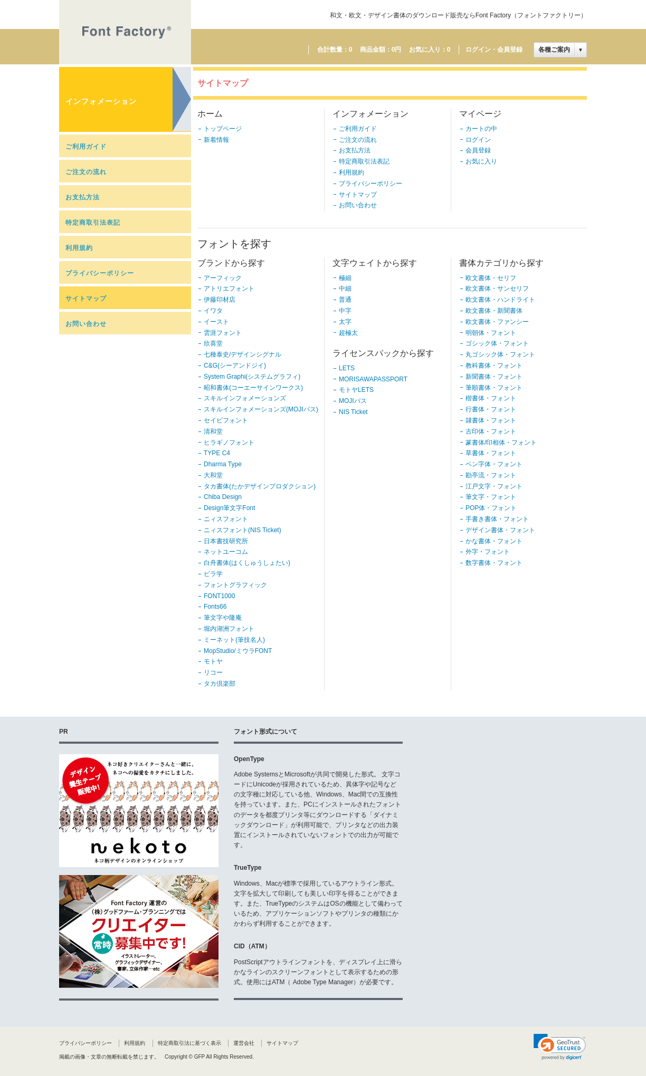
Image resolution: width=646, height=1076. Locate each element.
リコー (213, 672)
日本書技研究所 (226, 541)
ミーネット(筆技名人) (234, 639)
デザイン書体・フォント (500, 530)
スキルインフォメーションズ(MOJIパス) (261, 409)
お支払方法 (82, 197)
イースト (216, 321)
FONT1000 (219, 596)
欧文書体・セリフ (491, 278)
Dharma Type (223, 464)
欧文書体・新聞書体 (494, 310)
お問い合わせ (86, 324)
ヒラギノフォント (229, 442)
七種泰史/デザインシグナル (242, 354)
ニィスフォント (226, 519)
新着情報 (216, 139)
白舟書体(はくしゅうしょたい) (247, 562)
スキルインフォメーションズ (245, 398)
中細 (345, 288)
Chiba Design (223, 497)
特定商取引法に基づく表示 (189, 1043)
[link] (560, 1047)
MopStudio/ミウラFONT (238, 651)
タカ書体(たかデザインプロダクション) (260, 486)
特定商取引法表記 (92, 222)
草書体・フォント (491, 453)
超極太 (348, 333)
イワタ (213, 310)
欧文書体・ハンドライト (500, 299)
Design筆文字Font (229, 508)
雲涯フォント (223, 333)
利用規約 (79, 248)
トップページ (223, 128)
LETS (347, 368)
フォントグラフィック (235, 585)
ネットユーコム (226, 551)
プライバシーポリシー (99, 273)
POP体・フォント (491, 508)
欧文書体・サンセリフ (497, 288)
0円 (397, 49)
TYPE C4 (217, 453)
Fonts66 (215, 606)
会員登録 (478, 150)
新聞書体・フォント (494, 376)
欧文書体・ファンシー (497, 321)
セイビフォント (226, 420)
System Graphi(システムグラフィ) (252, 376)
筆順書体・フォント (494, 387)
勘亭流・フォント (491, 475)
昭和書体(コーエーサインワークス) (253, 387)
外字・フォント (488, 551)
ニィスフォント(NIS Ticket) (242, 530)
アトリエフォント (229, 288)
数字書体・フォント (494, 562)
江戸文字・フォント (494, 486)
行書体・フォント (491, 409)
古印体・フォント (491, 431)
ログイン (478, 139)
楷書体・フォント (491, 398)
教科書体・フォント (494, 365)
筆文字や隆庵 (223, 617)
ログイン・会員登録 (494, 49)
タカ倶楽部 (219, 683)
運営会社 (243, 1043)
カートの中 (481, 128)
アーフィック (223, 278)
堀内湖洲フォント (229, 628)
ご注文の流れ (86, 172)
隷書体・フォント (491, 420)
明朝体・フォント (491, 333)
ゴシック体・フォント (497, 343)
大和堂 (213, 475)
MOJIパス (353, 401)
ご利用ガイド (86, 146)
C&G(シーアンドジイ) (235, 365)
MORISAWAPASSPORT (373, 379)
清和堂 (213, 431)
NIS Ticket (353, 412)
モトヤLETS (356, 389)
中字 (345, 310)
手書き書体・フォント (497, 519)
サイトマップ (86, 298)
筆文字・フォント (491, 497)
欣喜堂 (213, 343)
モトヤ (213, 661)
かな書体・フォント (494, 541)
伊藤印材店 (219, 299)
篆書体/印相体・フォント (501, 442)
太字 (345, 321)
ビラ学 (213, 574)
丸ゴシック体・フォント (500, 354)
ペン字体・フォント (494, 464)
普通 (345, 299)
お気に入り (481, 161)
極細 (345, 278)
